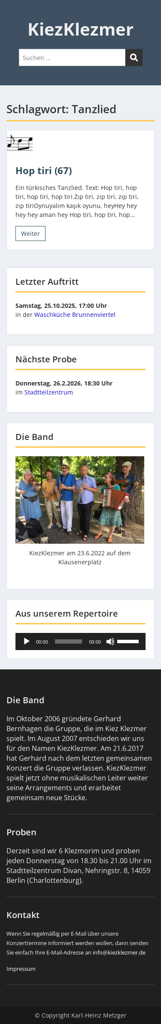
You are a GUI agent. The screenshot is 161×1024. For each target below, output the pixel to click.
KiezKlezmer (80, 29)
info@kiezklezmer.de (119, 952)
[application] (80, 641)
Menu (15, 15)
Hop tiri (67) (43, 170)
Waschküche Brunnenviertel (74, 314)
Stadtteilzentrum (48, 392)
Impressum (21, 969)
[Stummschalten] (110, 641)
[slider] (68, 641)
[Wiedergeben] (26, 641)
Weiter (30, 233)
